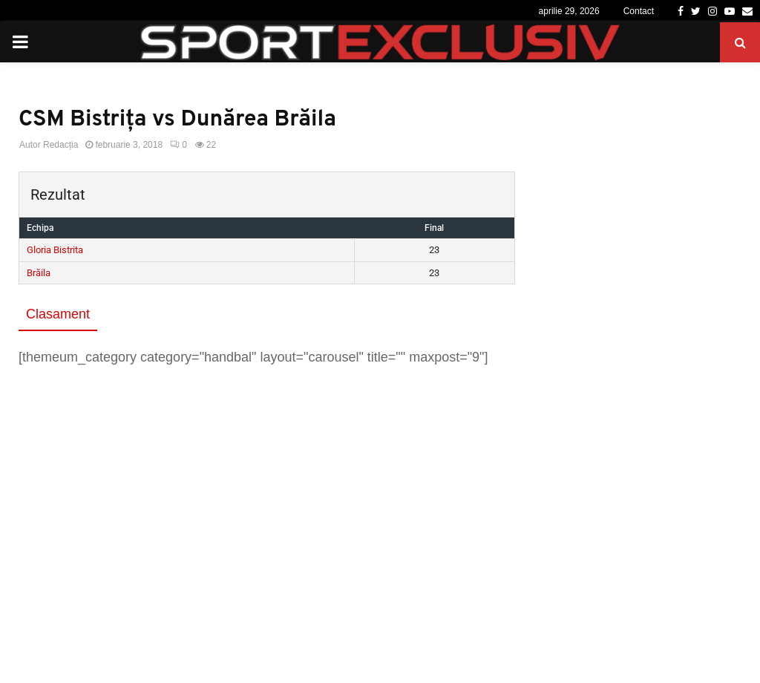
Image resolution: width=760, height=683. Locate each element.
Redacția (60, 145)
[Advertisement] (267, 487)
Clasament (58, 314)
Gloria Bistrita (55, 249)
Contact (638, 11)
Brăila (38, 272)
